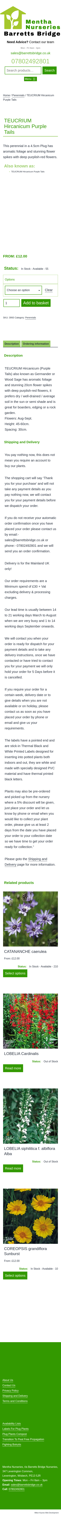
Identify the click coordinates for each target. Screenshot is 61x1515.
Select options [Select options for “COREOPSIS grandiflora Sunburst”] (15, 1275)
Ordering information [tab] (36, 343)
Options (10, 279)
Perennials (18, 95)
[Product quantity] (11, 303)
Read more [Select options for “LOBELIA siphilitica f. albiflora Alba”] (13, 1168)
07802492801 (30, 61)
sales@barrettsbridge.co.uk (30, 53)
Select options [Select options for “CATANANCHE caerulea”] (15, 973)
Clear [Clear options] (49, 290)
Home (6, 95)
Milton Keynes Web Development (46, 1513)
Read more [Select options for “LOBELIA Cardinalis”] (13, 1068)
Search (49, 70)
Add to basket (36, 303)
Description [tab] (12, 343)
